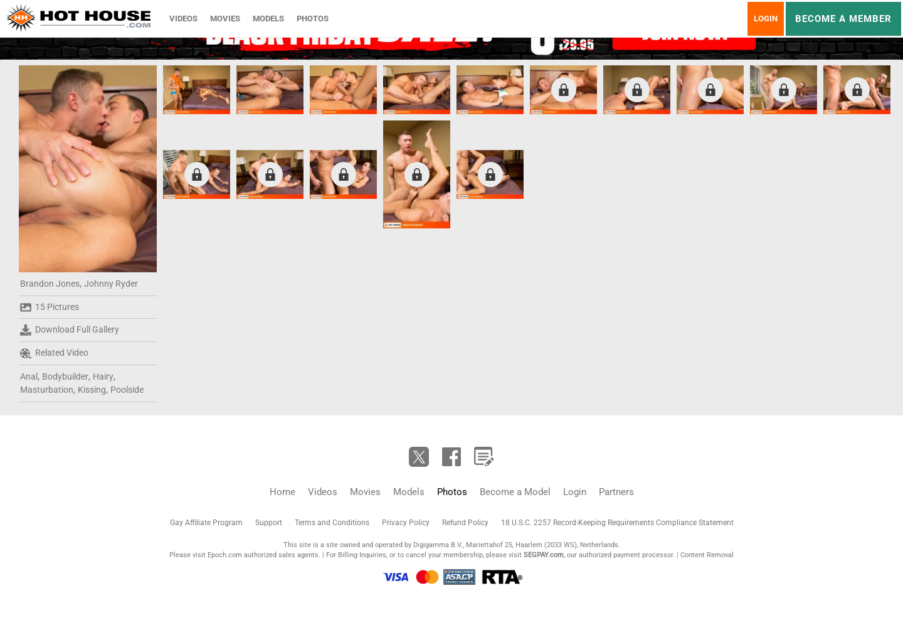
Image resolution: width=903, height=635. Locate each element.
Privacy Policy (406, 522)
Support (268, 522)
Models (268, 18)
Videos (183, 18)
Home (282, 492)
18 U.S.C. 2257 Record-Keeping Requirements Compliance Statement (617, 522)
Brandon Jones (50, 284)
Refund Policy (465, 522)
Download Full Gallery (69, 330)
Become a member (843, 18)
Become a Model (515, 492)
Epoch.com (225, 555)
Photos (313, 18)
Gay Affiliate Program (206, 522)
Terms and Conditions (332, 522)
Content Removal (707, 555)
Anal (29, 376)
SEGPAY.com (544, 555)
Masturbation (46, 390)
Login (766, 18)
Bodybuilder (65, 376)
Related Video (54, 353)
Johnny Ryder (111, 284)
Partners (616, 492)
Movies (225, 18)
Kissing (92, 390)
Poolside (127, 390)
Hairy (103, 376)
